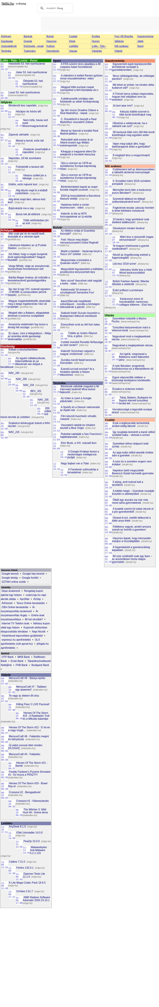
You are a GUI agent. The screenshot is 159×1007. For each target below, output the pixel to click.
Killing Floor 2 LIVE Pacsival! (32, 704)
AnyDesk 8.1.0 (17, 826)
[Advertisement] (100, 24)
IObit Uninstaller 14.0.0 (29, 832)
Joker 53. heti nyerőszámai (31, 72)
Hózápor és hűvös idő (28, 111)
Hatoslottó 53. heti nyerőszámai (27, 63)
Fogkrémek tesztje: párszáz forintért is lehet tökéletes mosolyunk (133, 209)
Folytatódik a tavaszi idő (30, 166)
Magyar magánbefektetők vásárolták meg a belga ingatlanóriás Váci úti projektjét (29, 304)
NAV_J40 (14, 373)
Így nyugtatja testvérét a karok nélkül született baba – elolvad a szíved (133, 433)
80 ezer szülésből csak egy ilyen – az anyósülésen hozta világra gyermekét (132, 559)
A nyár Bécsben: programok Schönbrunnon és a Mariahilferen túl (132, 367)
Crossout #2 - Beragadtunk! (25, 792)
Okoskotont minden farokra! (129, 228)
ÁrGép (37, 599)
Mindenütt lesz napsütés (23, 105)
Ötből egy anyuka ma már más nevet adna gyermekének (130, 501)
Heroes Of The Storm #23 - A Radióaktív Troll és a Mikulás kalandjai (36, 716)
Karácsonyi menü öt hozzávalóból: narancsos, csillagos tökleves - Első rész (136, 301)
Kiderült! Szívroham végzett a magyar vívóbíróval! (77, 352)
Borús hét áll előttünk (28, 214)
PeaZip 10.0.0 (32, 841)
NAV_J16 (14, 432)
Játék (140, 41)
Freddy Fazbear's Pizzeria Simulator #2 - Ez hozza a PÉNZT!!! (29, 773)
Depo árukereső (11, 591)
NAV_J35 (43, 399)
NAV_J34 (28, 385)
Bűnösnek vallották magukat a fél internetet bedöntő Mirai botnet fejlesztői (79, 389)
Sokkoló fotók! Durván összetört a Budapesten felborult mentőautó (80, 314)
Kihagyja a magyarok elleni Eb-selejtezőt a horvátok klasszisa (78, 153)
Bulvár (50, 36)
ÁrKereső (7, 603)
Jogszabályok (9, 46)
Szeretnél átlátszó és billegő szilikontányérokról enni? (128, 200)
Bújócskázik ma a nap (21, 208)
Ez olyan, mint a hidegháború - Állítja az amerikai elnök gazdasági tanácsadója (29, 336)
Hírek (72, 41)
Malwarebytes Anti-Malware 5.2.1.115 (38, 850)
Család (73, 36)
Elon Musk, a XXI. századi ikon (79, 443)
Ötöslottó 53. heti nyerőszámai (32, 82)
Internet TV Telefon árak (15, 623)
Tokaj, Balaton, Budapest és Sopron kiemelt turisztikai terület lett (135, 400)
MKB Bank (24, 657)
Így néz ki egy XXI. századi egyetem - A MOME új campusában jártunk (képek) (29, 292)
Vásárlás (97, 51)
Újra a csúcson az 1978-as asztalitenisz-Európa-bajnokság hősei (78, 178)
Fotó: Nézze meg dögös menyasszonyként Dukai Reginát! (79, 241)
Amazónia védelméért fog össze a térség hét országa (28, 326)
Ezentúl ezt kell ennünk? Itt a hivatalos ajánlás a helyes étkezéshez (77, 372)
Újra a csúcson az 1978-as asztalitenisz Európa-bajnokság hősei (78, 166)
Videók (118, 51)
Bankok (28, 36)
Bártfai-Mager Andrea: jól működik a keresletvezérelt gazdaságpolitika (29, 279)
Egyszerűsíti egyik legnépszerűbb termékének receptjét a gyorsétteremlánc (131, 67)
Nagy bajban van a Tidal (75, 463)
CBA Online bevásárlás (15, 607)
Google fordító (30, 577)
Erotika (96, 36)
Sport (140, 46)
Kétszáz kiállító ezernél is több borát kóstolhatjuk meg (135, 113)
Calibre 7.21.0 (17, 861)
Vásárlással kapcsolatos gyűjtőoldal (22, 635)
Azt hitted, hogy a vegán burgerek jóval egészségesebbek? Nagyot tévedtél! (27, 257)
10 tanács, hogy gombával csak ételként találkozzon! (130, 221)
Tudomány (30, 51)
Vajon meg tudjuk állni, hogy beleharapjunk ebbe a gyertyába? (131, 145)
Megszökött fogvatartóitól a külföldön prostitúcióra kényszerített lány (81, 270)
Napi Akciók (39, 631)
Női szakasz (121, 46)
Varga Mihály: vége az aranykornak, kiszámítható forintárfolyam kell (29, 267)
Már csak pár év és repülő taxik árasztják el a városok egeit (26, 235)
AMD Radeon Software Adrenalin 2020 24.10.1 (36, 899)
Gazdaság (7, 41)
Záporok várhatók (19, 134)
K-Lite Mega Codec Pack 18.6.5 (27, 882)
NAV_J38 (21, 379)
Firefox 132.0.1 (25, 867)
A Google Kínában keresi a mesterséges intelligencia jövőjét (83, 454)
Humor (96, 41)
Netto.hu (8, 3)
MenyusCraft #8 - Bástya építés (27, 678)
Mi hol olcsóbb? (34, 619)
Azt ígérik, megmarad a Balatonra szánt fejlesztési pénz (134, 357)
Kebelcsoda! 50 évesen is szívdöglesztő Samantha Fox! (77, 291)
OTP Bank (8, 657)
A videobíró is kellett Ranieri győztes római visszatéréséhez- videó (81, 77)
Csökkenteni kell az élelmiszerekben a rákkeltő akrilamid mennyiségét (133, 171)
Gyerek (28, 41)
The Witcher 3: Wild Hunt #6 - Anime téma (35, 811)
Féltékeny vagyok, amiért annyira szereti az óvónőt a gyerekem (131, 528)
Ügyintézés (52, 51)
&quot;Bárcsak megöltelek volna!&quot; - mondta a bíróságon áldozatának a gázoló (80, 304)
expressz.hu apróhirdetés (16, 639)
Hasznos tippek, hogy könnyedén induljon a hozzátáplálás (131, 540)
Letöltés (73, 46)
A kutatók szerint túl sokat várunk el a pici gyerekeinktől (132, 510)
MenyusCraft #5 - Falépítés (24, 754)
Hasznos (51, 41)
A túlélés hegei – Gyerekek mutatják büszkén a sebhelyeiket (133, 492)
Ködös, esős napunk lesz (23, 184)
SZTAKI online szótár (14, 581)
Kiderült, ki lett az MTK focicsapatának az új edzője (76, 215)
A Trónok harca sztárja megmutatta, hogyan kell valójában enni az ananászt (133, 96)
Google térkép (10, 577)
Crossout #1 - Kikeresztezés (32, 800)
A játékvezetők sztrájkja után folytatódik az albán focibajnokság (79, 100)
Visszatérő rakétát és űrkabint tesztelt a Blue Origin (77, 426)
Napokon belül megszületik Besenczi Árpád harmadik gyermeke (133, 472)
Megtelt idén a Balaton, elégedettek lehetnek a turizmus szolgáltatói (28, 314)
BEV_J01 (36, 391)
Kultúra (50, 46)
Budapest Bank (40, 665)
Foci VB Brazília (124, 36)
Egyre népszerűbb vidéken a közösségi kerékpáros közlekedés (131, 379)
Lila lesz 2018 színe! (124, 263)
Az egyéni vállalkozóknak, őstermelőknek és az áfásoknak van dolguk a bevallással (23, 362)
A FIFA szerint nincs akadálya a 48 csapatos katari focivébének (80, 65)
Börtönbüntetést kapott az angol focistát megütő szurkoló (79, 188)
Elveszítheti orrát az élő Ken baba (80, 324)
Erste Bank (17, 661)
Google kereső (10, 573)
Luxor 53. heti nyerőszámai (24, 92)
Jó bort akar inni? (123, 105)
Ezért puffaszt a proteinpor (128, 290)
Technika (6, 51)
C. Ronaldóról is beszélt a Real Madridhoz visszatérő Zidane (78, 120)
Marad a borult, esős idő (30, 140)
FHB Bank (21, 665)
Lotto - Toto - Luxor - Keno (99, 47)
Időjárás (119, 41)
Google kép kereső (33, 573)
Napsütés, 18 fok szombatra (25, 158)
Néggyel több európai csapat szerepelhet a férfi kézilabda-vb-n (79, 88)
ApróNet (24, 599)
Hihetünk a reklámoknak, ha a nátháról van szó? (129, 125)
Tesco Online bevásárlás (30, 603)
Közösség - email (34, 46)
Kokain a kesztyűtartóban (23, 349)
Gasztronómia (145, 36)
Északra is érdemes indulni (127, 389)
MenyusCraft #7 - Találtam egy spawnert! (30, 688)
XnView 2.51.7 (24, 891)
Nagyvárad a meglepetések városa (132, 345)
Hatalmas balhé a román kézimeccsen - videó (74, 206)
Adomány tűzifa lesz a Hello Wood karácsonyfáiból (135, 271)
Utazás (73, 51)
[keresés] (55, 8)
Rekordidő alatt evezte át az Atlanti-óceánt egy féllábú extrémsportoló (76, 142)
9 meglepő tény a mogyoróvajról (131, 155)
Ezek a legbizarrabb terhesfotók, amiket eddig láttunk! (131, 424)
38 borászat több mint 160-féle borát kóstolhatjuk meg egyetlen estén (133, 133)
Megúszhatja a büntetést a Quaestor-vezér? (75, 261)
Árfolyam (6, 36)
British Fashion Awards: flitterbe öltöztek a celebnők (130, 283)
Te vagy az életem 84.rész (24, 695)
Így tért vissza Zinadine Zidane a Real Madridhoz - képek (79, 111)
